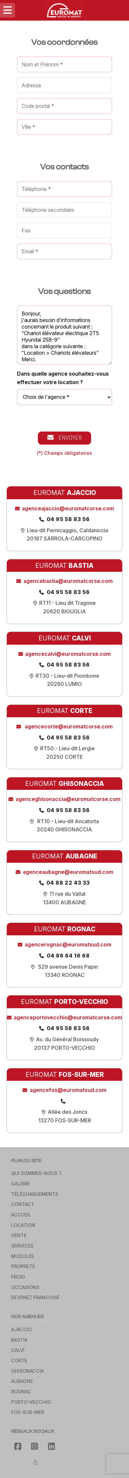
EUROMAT (64, 493)
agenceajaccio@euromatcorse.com (68, 508)
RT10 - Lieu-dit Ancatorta (67, 821)
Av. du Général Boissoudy (67, 1039)
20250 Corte (64, 757)
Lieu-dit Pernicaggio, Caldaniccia (67, 530)
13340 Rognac (65, 975)
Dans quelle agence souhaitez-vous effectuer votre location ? (63, 377)
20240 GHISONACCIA (64, 829)
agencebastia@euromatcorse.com (68, 581)
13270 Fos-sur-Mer (64, 1120)
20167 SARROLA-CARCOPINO (65, 538)
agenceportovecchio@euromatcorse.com (68, 1017)
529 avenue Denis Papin (67, 966)
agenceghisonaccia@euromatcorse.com (68, 799)
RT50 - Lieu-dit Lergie (67, 748)
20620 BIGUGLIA (64, 611)
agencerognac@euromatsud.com (68, 944)
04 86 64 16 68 (68, 955)
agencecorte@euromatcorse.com (68, 726)
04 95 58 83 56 (68, 519)
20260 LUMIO (64, 684)
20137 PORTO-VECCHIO (64, 1048)
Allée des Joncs (67, 1112)
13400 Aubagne (64, 902)
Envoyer (64, 438)
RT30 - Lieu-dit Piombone (67, 675)
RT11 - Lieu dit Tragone (67, 603)
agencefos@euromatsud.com (68, 1090)
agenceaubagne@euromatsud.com (68, 872)
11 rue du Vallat (67, 894)
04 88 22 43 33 (68, 882)
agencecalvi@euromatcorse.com (68, 654)
